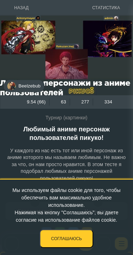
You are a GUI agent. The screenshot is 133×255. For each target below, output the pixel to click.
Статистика (106, 7)
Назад (21, 7)
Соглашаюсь (66, 238)
